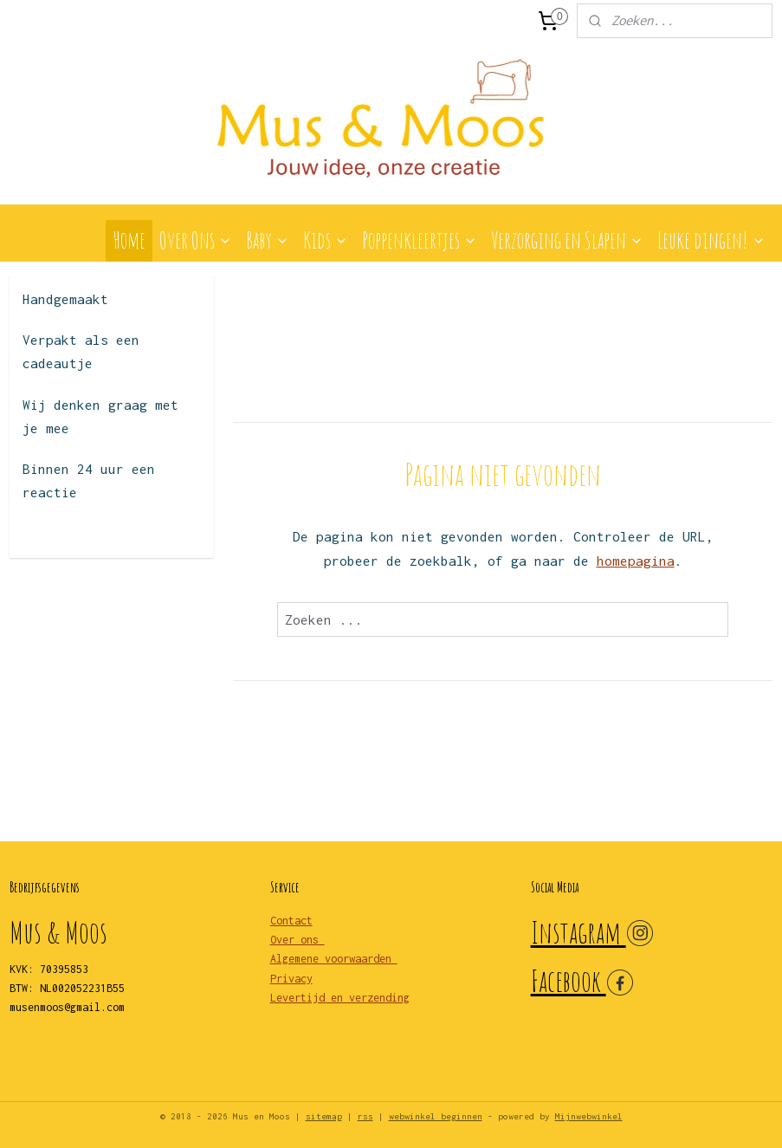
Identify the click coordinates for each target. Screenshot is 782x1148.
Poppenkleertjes (419, 240)
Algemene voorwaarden (333, 958)
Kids (325, 240)
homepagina (636, 560)
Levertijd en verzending (340, 997)
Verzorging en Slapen (567, 240)
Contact (291, 920)
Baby (267, 240)
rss (365, 1116)
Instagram (578, 931)
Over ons (297, 939)
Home (129, 240)
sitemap (324, 1116)
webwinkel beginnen (435, 1116)
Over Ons (195, 240)
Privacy (291, 978)
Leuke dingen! (711, 240)
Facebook (568, 980)
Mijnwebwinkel (589, 1116)
